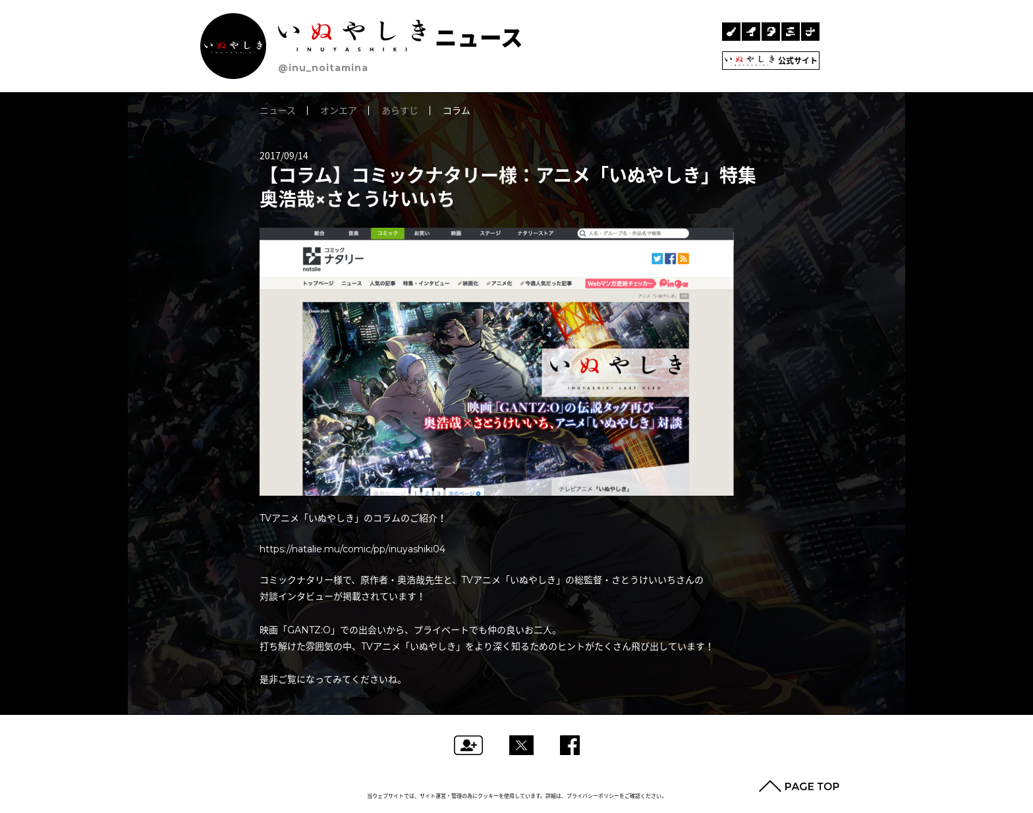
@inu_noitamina (323, 68)
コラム (456, 111)
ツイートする (521, 745)
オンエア (338, 111)
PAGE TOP (799, 786)
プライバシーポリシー (593, 796)
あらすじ (399, 111)
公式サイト (771, 60)
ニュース (400, 37)
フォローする (468, 745)
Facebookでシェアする (570, 745)
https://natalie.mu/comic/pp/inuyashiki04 (352, 549)
